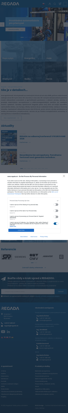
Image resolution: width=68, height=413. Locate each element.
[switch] (56, 204)
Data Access (33, 236)
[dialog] (34, 206)
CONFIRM (21, 230)
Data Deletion (24, 236)
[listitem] (34, 201)
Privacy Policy (44, 236)
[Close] (64, 176)
